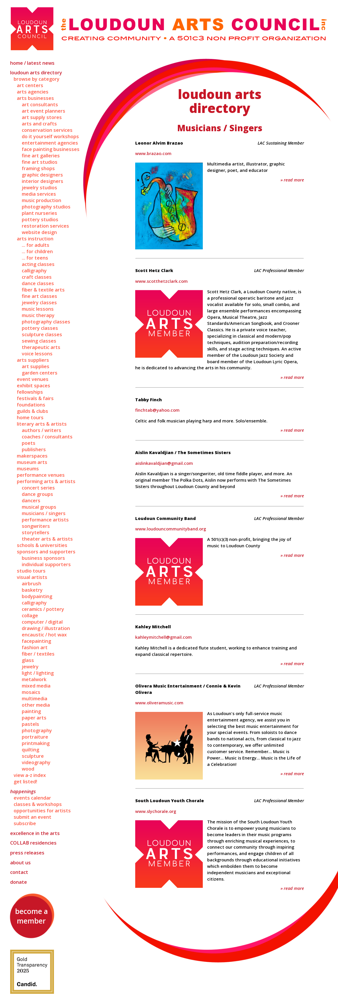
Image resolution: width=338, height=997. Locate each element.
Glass (28, 660)
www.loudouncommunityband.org (170, 529)
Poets (28, 443)
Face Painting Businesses (50, 149)
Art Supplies (35, 366)
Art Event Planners (43, 111)
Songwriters (36, 526)
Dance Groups (37, 494)
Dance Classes (38, 283)
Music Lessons (38, 309)
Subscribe (25, 823)
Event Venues (32, 379)
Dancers (31, 500)
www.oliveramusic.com (159, 703)
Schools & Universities (42, 545)
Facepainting (36, 641)
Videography (36, 762)
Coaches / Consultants (47, 436)
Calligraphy (34, 270)
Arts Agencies (32, 92)
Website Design (39, 232)
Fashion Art (35, 647)
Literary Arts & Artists (42, 424)
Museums (28, 468)
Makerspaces (32, 456)
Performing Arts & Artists (46, 481)
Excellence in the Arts (35, 833)
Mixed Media (36, 686)
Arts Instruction (35, 238)
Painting (31, 711)
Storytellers (35, 532)
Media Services (39, 194)
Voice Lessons (37, 353)
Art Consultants (40, 104)
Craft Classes (37, 277)
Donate (18, 882)
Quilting (30, 749)
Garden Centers (39, 373)
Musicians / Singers (44, 513)
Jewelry (30, 666)
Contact (19, 872)
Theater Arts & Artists (47, 539)
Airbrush (31, 583)
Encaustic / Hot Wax (44, 634)
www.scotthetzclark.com (161, 281)
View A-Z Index (30, 775)
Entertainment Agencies (50, 143)
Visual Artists (32, 577)
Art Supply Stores (42, 117)
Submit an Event (32, 817)
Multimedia (34, 698)
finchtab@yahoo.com (157, 410)
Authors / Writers (41, 430)
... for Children (37, 251)
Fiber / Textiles (38, 654)
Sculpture (33, 756)
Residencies (33, 843)
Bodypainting (37, 596)
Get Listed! (25, 781)
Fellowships (30, 392)
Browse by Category (36, 79)
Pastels (30, 724)
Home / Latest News (32, 63)
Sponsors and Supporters (46, 551)
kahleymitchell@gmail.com (163, 637)
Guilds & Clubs (32, 411)
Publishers (34, 449)
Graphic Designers (42, 175)
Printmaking (36, 743)
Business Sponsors (43, 558)
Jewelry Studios (39, 187)
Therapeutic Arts (41, 347)
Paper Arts (34, 718)
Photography (37, 730)
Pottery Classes (40, 328)
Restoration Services (45, 226)
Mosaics (31, 692)
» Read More (292, 180)
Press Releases (27, 853)
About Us (20, 862)
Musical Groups (39, 507)
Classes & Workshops (38, 804)
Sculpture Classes (42, 334)
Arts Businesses (35, 98)
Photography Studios (46, 207)
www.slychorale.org (155, 811)
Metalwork (34, 679)
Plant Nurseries (39, 213)
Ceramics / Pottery (43, 609)
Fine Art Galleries (41, 155)
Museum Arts (32, 462)
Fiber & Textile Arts (43, 290)
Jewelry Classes (39, 302)
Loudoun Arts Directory (36, 72)
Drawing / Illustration (46, 628)
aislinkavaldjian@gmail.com (164, 463)
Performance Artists (45, 520)
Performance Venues (41, 475)
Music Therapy (38, 315)
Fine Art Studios (39, 162)
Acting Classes (38, 264)
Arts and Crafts (39, 123)
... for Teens (35, 258)
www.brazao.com (153, 153)
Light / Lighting (38, 673)
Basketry (32, 590)
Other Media (36, 705)
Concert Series (38, 488)
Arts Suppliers (33, 360)
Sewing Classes (39, 341)
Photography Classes (46, 321)
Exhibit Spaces (33, 385)
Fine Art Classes (39, 296)
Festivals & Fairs (35, 398)
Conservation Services (47, 130)
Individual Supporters (46, 564)
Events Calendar (32, 798)
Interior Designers (42, 181)
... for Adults (35, 245)
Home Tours (30, 417)
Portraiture (35, 737)
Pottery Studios (40, 219)
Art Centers (30, 85)
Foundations (31, 405)
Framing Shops (38, 168)
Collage (30, 615)
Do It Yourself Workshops (50, 136)
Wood (28, 769)
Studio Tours (31, 571)
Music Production (41, 200)
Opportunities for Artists (42, 810)
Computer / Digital (42, 622)
